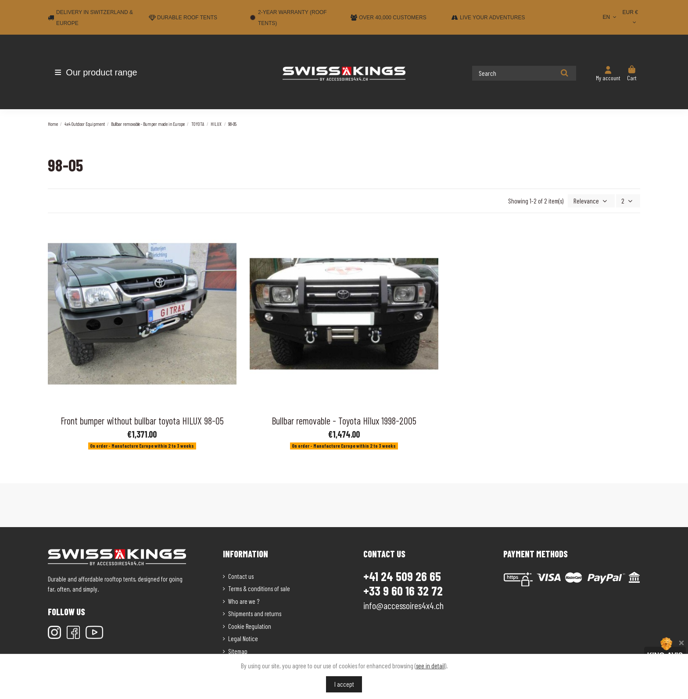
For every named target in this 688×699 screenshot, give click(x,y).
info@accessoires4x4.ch (403, 604)
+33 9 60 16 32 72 (403, 590)
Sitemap (237, 650)
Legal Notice (243, 638)
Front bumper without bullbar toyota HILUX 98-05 (142, 420)
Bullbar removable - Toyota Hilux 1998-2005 (344, 420)
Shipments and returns (254, 613)
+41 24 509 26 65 (402, 575)
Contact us (241, 575)
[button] (99, 72)
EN (610, 17)
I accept (344, 684)
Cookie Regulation (249, 625)
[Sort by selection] (593, 200)
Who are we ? (243, 600)
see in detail (430, 666)
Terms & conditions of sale (259, 588)
